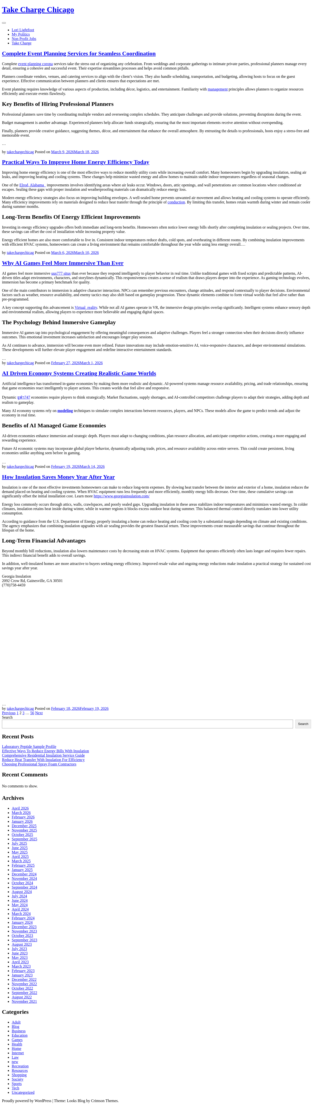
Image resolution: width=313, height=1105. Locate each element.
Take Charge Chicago (38, 9)
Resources (20, 1070)
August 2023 (22, 944)
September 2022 (24, 993)
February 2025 (23, 865)
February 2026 (23, 817)
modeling (65, 411)
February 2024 (23, 918)
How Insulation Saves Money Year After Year (58, 477)
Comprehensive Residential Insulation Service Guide (43, 755)
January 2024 (22, 922)
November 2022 (24, 984)
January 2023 (22, 975)
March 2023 (21, 966)
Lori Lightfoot (23, 30)
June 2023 (20, 953)
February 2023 (23, 971)
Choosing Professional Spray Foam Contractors (39, 764)
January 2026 (22, 821)
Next (39, 713)
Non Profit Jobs (24, 39)
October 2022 (22, 988)
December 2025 (24, 826)
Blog (15, 1027)
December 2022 (24, 979)
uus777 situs (61, 273)
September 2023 (24, 940)
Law (15, 1057)
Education (20, 1035)
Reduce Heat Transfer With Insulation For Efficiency (43, 760)
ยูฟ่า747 (23, 397)
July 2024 (19, 896)
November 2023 (24, 931)
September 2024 (24, 887)
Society (17, 1079)
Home (16, 1048)
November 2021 (24, 1001)
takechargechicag (20, 152)
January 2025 (22, 870)
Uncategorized (23, 1092)
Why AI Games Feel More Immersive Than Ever (62, 263)
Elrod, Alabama (32, 185)
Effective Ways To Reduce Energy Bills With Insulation (45, 751)
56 (32, 713)
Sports (17, 1084)
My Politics (21, 34)
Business (19, 1031)
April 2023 (20, 962)
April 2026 (20, 808)
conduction (176, 202)
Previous (9, 713)
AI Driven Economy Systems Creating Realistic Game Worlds (79, 373)
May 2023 (20, 957)
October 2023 (22, 936)
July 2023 (19, 949)
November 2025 (24, 830)
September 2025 (24, 839)
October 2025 (22, 835)
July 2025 (19, 843)
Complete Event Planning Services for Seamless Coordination (79, 53)
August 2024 (22, 892)
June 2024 (20, 900)
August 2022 (22, 997)
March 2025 (21, 861)
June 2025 (20, 848)
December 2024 (24, 874)
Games (17, 1040)
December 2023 (24, 927)
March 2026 (21, 813)
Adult (16, 1022)
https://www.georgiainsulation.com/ (122, 496)
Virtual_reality (86, 307)
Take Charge (21, 43)
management (218, 89)
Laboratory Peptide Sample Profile (29, 746)
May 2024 (20, 905)
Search (7, 717)
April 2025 (20, 856)
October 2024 (22, 883)
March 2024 (21, 914)
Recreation (20, 1066)
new (15, 1062)
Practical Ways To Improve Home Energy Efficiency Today (75, 162)
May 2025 (20, 852)
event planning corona (35, 64)
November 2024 (24, 878)
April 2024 (20, 909)
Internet (18, 1053)
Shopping (19, 1075)
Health (17, 1044)
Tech (15, 1088)
